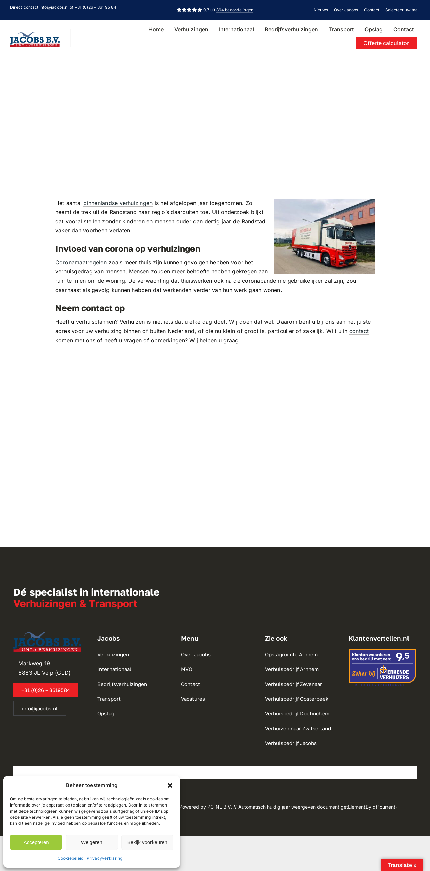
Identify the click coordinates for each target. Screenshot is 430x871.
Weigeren (91, 842)
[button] (170, 785)
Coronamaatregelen (81, 262)
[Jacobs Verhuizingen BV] (35, 34)
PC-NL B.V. (219, 807)
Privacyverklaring (104, 858)
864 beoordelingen (234, 9)
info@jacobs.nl (53, 7)
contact (359, 331)
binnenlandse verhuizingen (118, 203)
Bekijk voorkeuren (147, 842)
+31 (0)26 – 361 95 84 (95, 7)
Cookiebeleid (71, 858)
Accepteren (36, 842)
